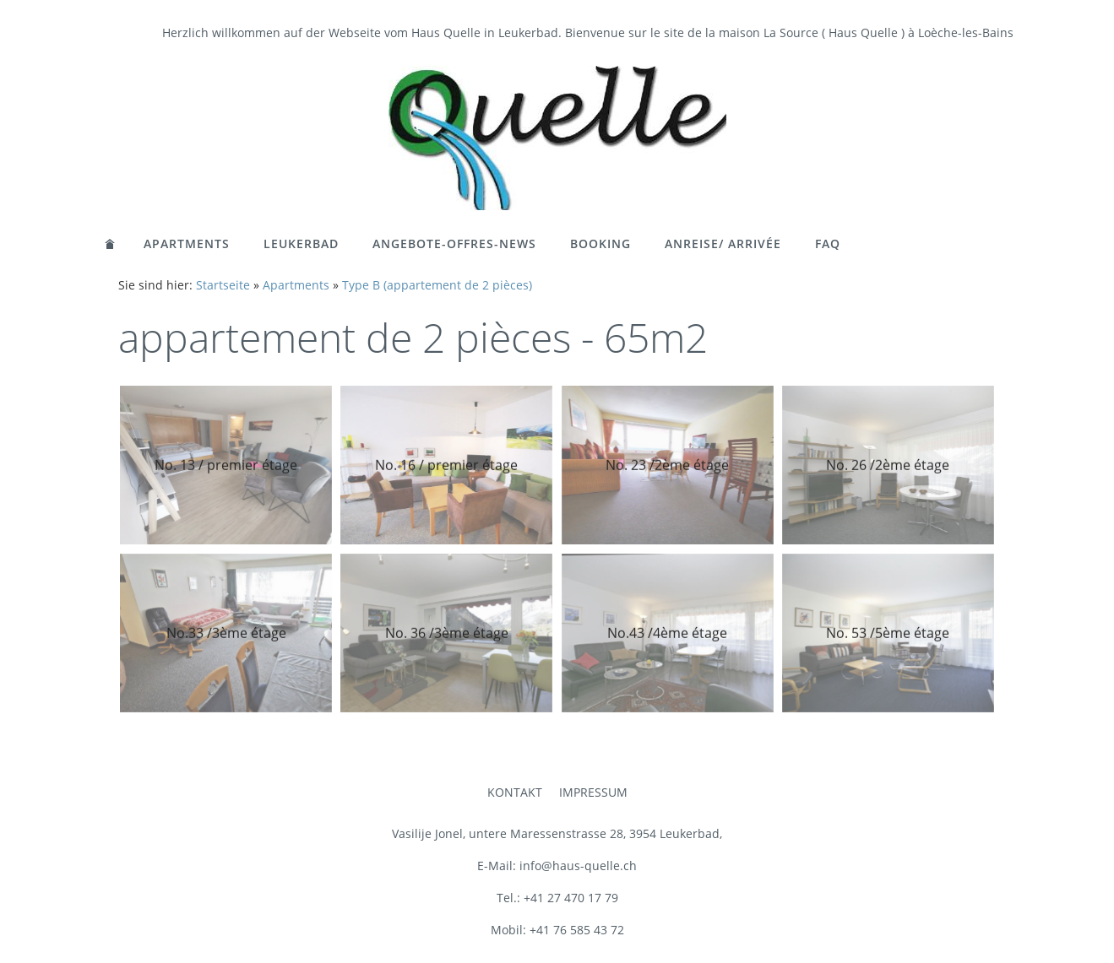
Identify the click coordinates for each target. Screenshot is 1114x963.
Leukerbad (301, 243)
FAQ (827, 243)
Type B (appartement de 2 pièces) (437, 285)
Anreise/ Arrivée (723, 243)
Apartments (187, 243)
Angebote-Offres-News (454, 243)
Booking (600, 243)
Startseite (223, 285)
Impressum (593, 792)
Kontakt (514, 792)
